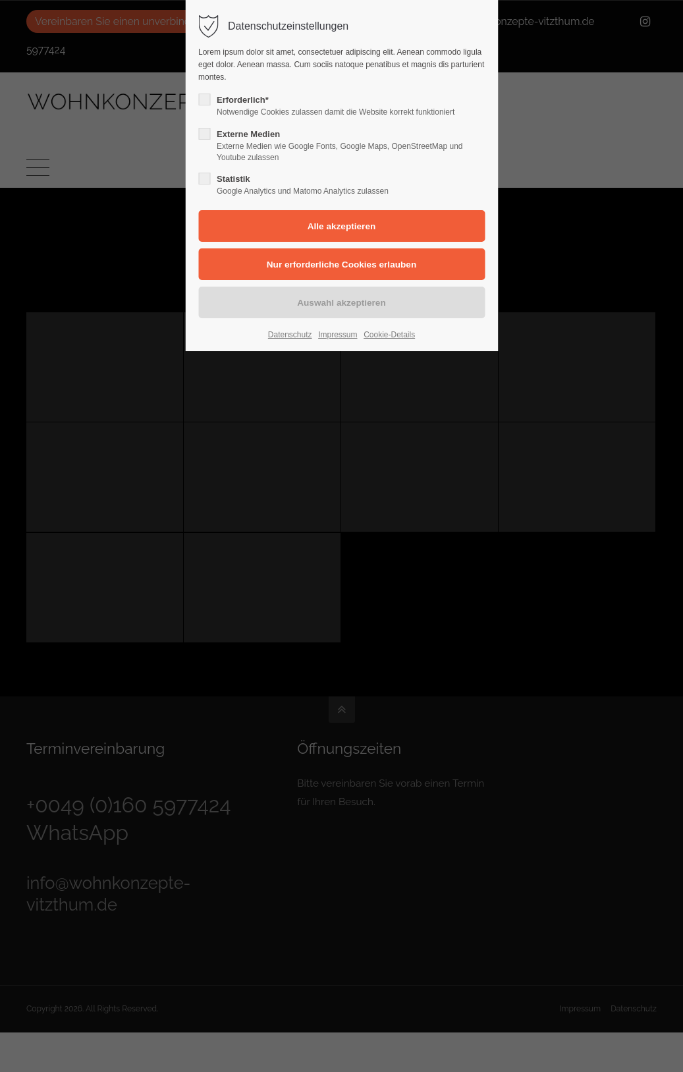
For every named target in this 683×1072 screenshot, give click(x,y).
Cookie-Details (389, 334)
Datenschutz (290, 334)
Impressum (337, 334)
